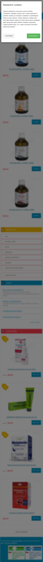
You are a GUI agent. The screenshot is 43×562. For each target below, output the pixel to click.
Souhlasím (33, 36)
